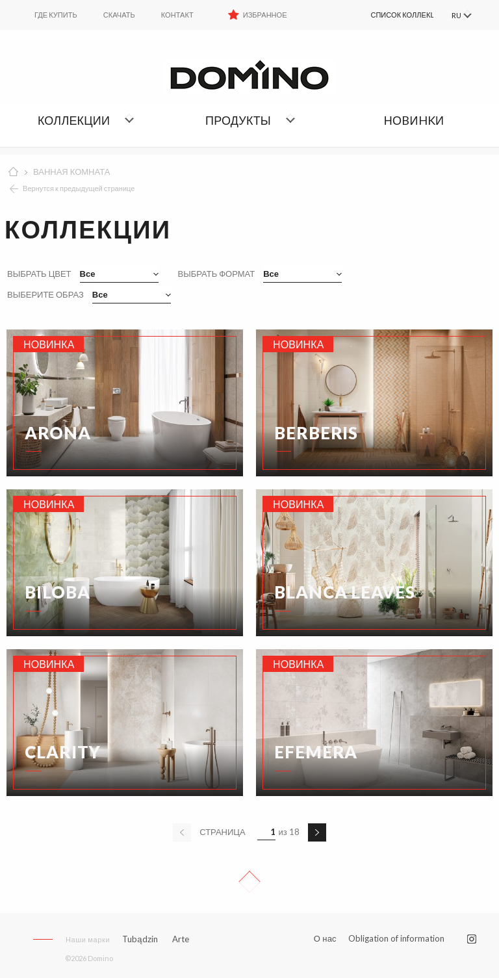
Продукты (238, 120)
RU (455, 15)
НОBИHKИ (414, 120)
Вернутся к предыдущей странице (79, 188)
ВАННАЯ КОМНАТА (71, 171)
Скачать (119, 14)
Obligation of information (396, 938)
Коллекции (74, 120)
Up (249, 882)
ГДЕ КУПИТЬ (55, 14)
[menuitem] (387, 15)
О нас (325, 938)
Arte (180, 939)
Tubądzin (139, 939)
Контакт (177, 14)
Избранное (265, 14)
